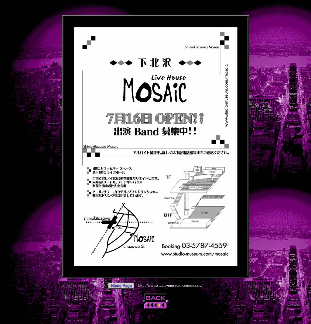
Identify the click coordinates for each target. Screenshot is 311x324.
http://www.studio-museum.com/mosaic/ (170, 285)
